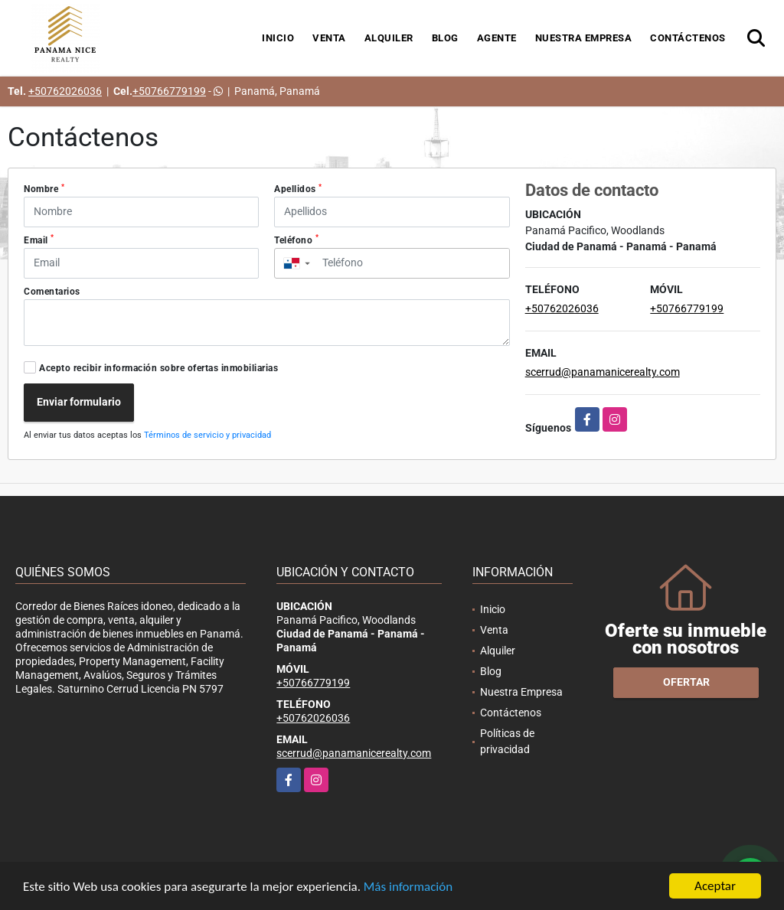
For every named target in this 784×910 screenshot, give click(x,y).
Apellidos (298, 189)
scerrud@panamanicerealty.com (602, 372)
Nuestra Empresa (583, 38)
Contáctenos (688, 38)
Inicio (278, 38)
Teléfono (296, 239)
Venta (329, 38)
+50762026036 (65, 91)
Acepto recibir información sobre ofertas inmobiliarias (158, 368)
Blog (445, 38)
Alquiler (388, 38)
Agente (497, 38)
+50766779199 (169, 91)
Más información (408, 887)
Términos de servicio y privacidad (207, 435)
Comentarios (52, 291)
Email (39, 239)
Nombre (44, 189)
